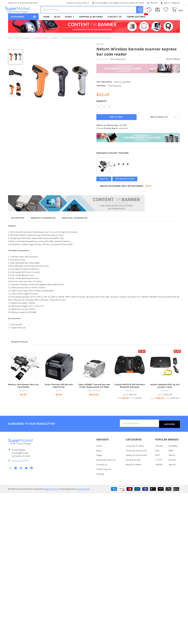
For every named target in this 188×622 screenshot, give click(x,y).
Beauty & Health (133, 473)
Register (176, 3)
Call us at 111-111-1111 (20, 469)
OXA (157, 459)
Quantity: (101, 110)
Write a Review (173, 68)
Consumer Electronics (136, 459)
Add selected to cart (126, 188)
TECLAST (159, 454)
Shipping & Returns (91, 26)
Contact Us (115, 26)
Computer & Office (135, 454)
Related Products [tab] (19, 351)
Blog (57, 26)
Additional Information (74, 227)
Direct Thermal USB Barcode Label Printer (59, 395)
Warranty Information (43, 227)
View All (172, 473)
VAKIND (158, 473)
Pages (69, 26)
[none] (59, 91)
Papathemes (83, 497)
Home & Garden (133, 468)
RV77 (157, 463)
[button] (159, 126)
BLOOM (172, 468)
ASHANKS (173, 454)
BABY (171, 459)
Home (46, 26)
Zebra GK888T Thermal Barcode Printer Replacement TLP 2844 (94, 395)
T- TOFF (158, 468)
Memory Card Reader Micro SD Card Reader (121, 195)
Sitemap (100, 482)
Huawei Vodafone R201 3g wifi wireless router (165, 395)
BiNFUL (172, 463)
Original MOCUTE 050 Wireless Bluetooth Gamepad (129, 395)
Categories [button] (17, 26)
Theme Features (136, 26)
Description (17, 227)
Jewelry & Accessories (136, 463)
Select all (104, 188)
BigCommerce (51, 497)
